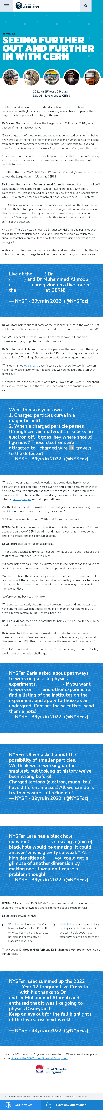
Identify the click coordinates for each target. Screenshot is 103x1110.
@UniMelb (17, 280)
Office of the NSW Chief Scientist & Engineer (39, 1058)
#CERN (13, 993)
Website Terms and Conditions (76, 1097)
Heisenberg (31, 366)
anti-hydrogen (22, 499)
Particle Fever (68, 924)
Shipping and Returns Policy (53, 1097)
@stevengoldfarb (65, 275)
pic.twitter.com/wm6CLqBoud (28, 1026)
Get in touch (24, 1105)
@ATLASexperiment (30, 291)
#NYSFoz (39, 275)
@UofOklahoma (21, 285)
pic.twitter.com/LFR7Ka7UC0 (28, 296)
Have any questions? (71, 1105)
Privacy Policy (37, 1097)
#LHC (66, 410)
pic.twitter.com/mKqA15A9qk (63, 454)
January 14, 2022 (20, 307)
